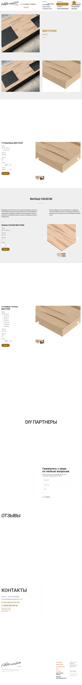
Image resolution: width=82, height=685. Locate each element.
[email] (58, 485)
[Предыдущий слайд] (38, 159)
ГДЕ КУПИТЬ (74, 8)
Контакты (33, 4)
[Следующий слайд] (78, 159)
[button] (62, 4)
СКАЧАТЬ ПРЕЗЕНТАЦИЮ (62, 8)
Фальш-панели (14, 4)
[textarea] (58, 491)
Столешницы (4, 4)
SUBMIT (48, 496)
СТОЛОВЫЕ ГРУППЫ (47, 8)
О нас (57, 668)
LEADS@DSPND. (9, 602)
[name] (58, 480)
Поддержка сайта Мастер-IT (7, 671)
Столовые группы (24, 4)
